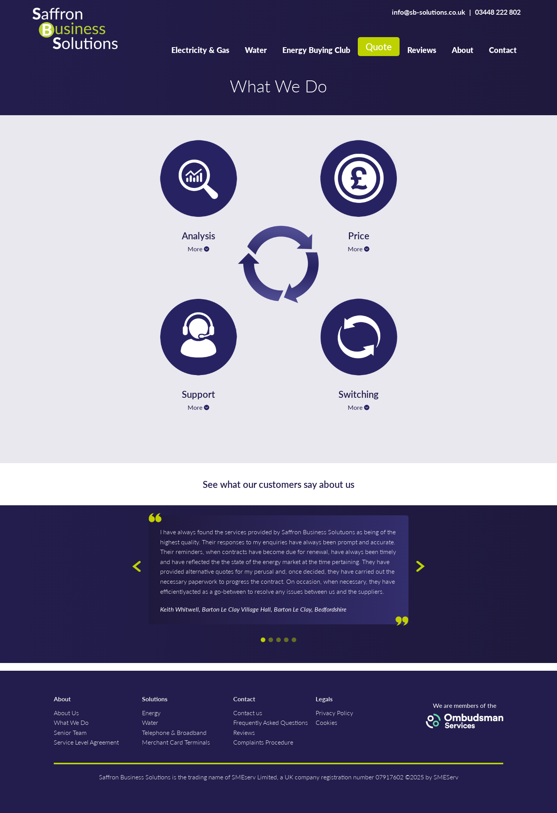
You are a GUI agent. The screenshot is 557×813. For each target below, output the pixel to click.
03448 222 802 (498, 12)
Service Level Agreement (86, 742)
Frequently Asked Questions (270, 722)
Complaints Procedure (263, 742)
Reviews (421, 50)
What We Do (71, 722)
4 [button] (286, 639)
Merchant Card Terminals (176, 742)
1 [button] (263, 639)
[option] (278, 569)
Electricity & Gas (200, 50)
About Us (66, 712)
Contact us (247, 712)
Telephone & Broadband (174, 732)
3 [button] (278, 639)
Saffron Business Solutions (75, 29)
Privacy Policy (334, 712)
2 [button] (270, 639)
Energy (151, 712)
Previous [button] (136, 566)
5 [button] (294, 639)
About (462, 50)
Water (256, 50)
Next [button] (420, 566)
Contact (503, 50)
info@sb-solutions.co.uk (428, 12)
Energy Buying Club (316, 50)
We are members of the (464, 715)
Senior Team (70, 732)
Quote (379, 46)
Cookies (326, 722)
